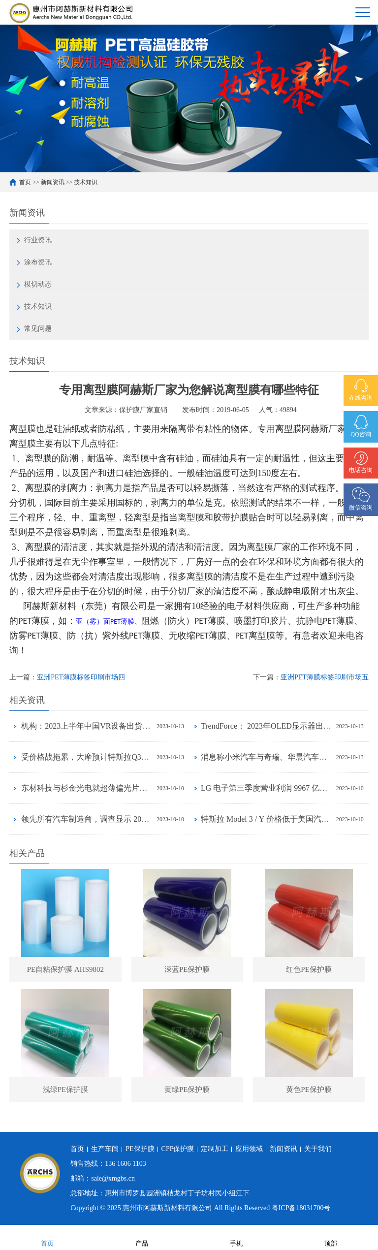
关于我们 (318, 1149)
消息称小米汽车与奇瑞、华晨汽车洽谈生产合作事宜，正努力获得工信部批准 (266, 757)
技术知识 (85, 182)
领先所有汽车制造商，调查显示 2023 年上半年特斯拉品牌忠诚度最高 (86, 819)
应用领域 (249, 1149)
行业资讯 (38, 240)
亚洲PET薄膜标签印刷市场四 (81, 677)
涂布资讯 (38, 262)
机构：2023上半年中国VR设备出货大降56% (86, 726)
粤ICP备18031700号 (301, 1208)
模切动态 (38, 284)
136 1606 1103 (125, 1163)
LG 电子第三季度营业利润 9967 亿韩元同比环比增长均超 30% (266, 788)
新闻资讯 (52, 182)
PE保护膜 (140, 1149)
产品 (141, 1237)
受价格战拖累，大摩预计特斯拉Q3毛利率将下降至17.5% (86, 757)
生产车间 (105, 1149)
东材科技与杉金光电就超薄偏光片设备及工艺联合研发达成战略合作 (86, 788)
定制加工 (214, 1149)
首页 (25, 182)
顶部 (330, 1237)
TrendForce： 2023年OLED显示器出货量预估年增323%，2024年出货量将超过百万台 (266, 726)
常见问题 (38, 328)
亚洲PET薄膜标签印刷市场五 (325, 677)
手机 (236, 1237)
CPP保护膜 (177, 1149)
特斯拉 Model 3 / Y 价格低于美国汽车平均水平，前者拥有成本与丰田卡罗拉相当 (266, 819)
